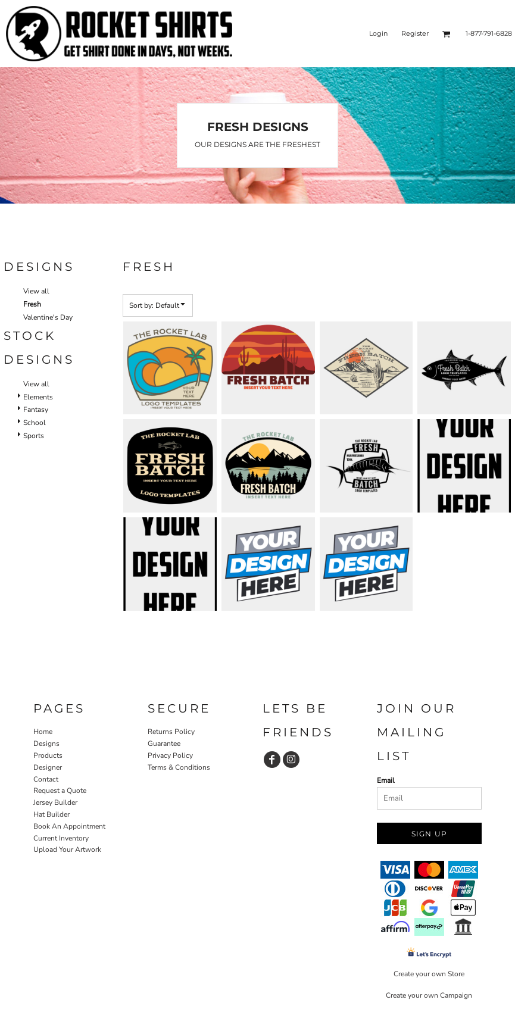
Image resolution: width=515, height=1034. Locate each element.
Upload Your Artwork (67, 849)
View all (36, 291)
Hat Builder (51, 814)
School (34, 422)
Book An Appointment (69, 826)
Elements (38, 397)
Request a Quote (59, 790)
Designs (46, 743)
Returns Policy (171, 731)
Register (415, 33)
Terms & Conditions (179, 767)
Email (386, 780)
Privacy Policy (170, 755)
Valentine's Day (48, 317)
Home (42, 731)
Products (48, 755)
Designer (47, 767)
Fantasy (35, 409)
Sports (33, 436)
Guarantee (164, 743)
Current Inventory (61, 838)
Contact (45, 779)
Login (378, 33)
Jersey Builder (55, 802)
